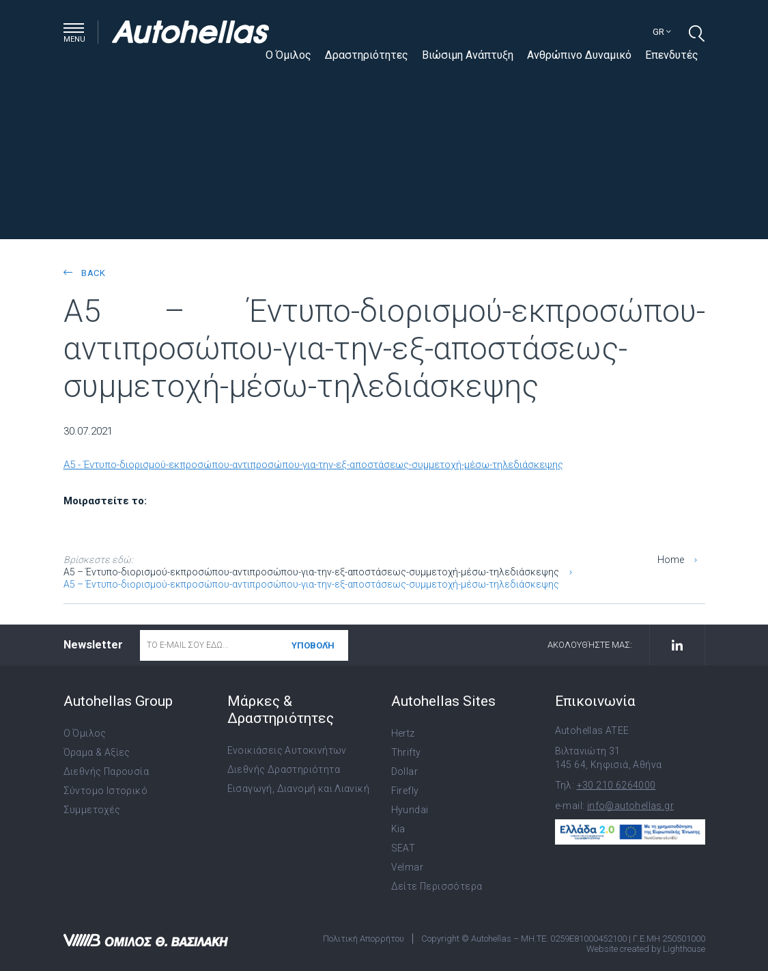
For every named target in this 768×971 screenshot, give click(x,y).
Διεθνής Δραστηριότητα (283, 769)
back (84, 273)
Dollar (404, 771)
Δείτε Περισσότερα (437, 886)
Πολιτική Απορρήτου (363, 938)
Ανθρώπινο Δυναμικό (579, 55)
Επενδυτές (671, 55)
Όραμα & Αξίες (96, 752)
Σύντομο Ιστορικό (105, 790)
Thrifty (406, 752)
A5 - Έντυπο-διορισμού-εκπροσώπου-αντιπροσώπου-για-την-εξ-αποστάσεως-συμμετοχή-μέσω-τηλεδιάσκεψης (313, 465)
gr (662, 32)
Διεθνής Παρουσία (106, 771)
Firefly (405, 790)
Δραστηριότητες (366, 55)
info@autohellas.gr (630, 805)
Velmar (407, 867)
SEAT (403, 848)
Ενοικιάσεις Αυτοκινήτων (287, 750)
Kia (398, 828)
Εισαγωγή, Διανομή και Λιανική (298, 788)
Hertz (403, 733)
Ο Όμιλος (288, 55)
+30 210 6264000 (616, 785)
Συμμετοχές (92, 809)
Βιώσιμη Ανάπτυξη (467, 55)
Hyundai (410, 809)
